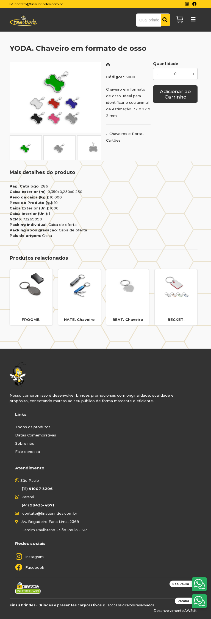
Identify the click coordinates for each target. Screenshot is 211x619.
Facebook (34, 567)
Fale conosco (27, 451)
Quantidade (165, 63)
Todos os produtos (33, 427)
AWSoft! (191, 611)
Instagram (34, 556)
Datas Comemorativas (35, 435)
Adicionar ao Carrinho (175, 94)
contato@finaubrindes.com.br (49, 513)
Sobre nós (24, 443)
